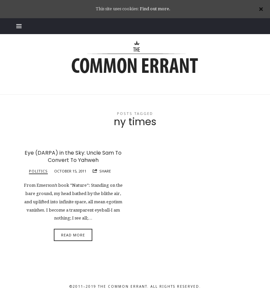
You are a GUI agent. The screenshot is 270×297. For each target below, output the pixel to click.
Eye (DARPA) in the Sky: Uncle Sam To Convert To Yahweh (73, 156)
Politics (38, 171)
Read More (73, 234)
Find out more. (155, 8)
